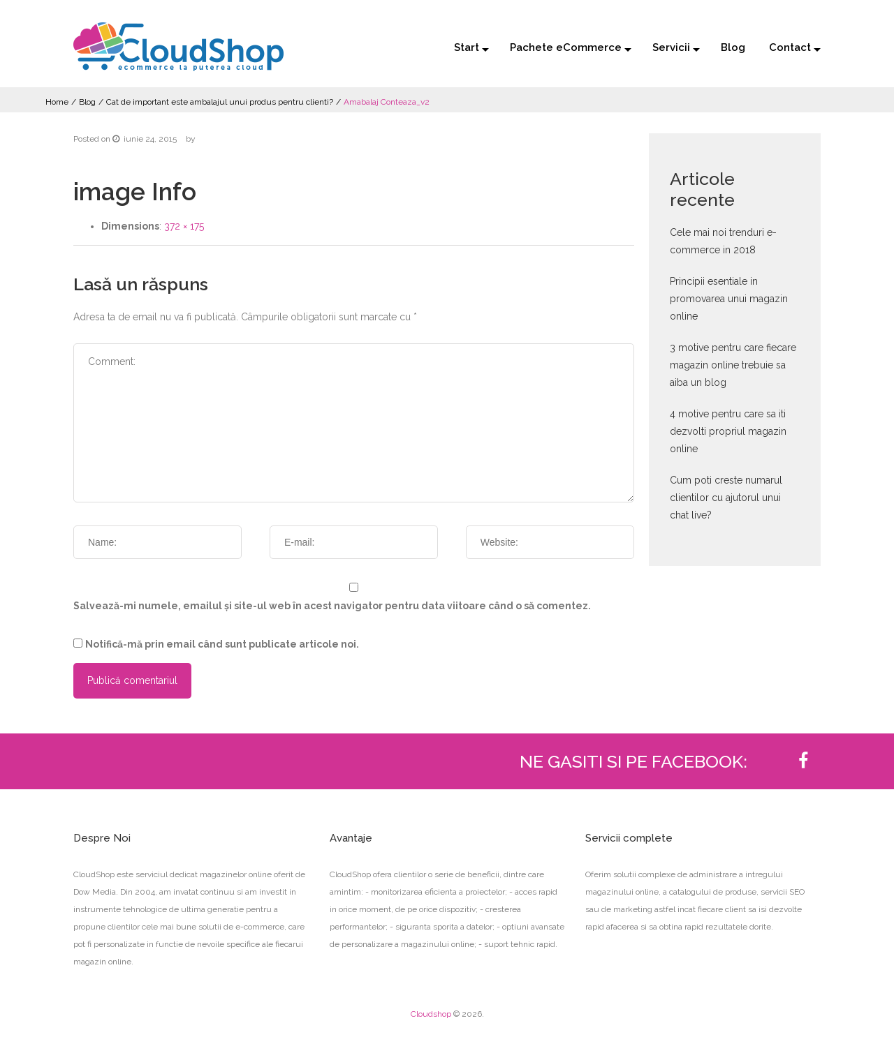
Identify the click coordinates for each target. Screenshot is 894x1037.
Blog (733, 47)
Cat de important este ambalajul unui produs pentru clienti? (219, 102)
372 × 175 (184, 226)
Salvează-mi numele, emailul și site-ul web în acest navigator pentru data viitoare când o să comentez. (332, 605)
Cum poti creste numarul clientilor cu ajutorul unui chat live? (726, 498)
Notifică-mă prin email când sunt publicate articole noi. (222, 644)
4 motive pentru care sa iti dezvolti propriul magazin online (728, 431)
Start (466, 47)
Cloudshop (431, 1014)
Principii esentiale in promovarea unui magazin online (729, 299)
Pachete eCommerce (566, 47)
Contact (790, 47)
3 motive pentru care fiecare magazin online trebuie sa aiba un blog (733, 365)
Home (56, 102)
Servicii (671, 47)
